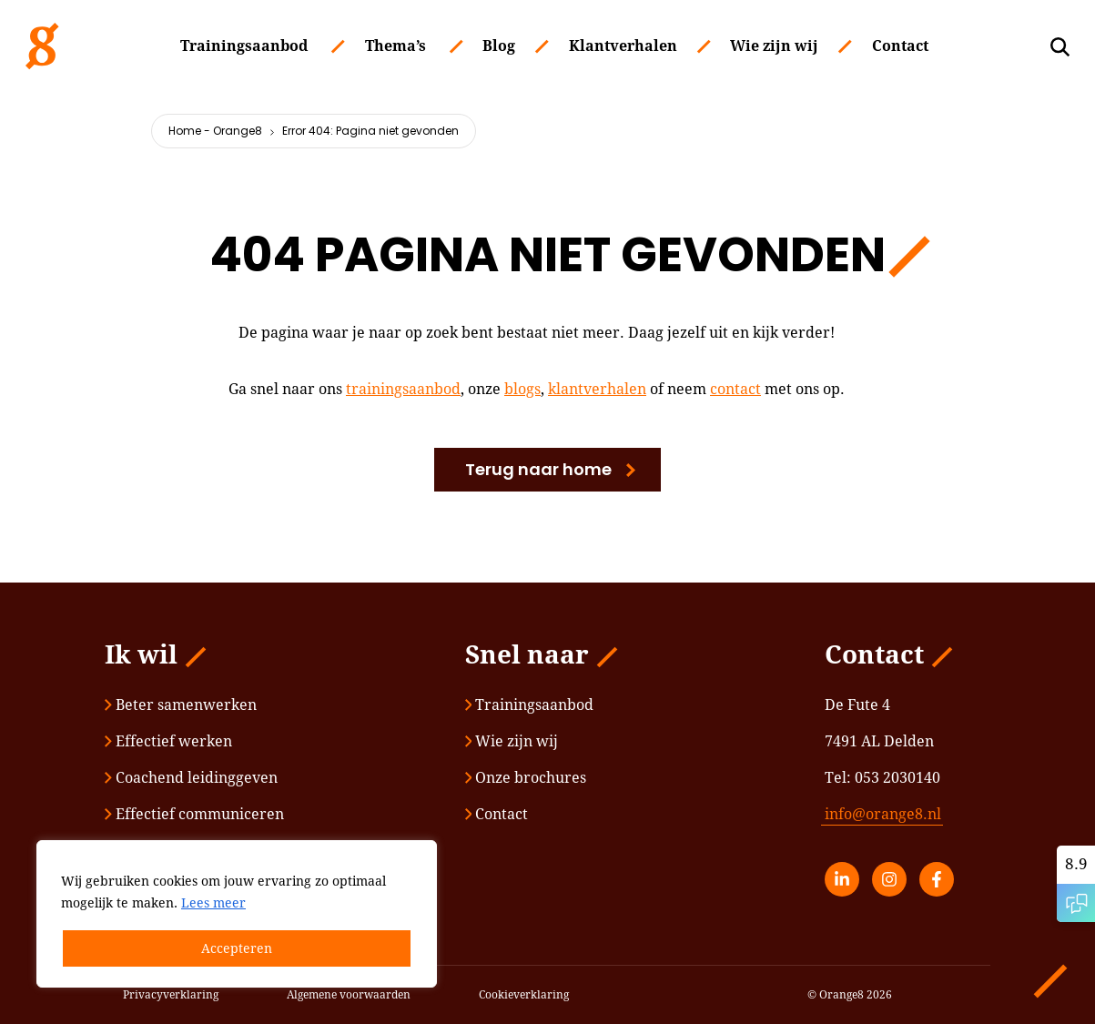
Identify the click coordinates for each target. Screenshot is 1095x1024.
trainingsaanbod (403, 389)
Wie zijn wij (774, 46)
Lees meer (213, 903)
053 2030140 (897, 777)
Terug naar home (538, 469)
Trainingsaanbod (244, 46)
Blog (498, 46)
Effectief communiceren (194, 814)
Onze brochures (526, 777)
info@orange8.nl (883, 814)
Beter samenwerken (181, 705)
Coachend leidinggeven (191, 777)
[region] (236, 914)
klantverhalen (597, 389)
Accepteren (236, 948)
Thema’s (395, 46)
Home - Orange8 (215, 130)
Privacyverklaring (170, 995)
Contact (900, 46)
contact (735, 389)
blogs (522, 389)
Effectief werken (168, 741)
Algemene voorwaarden (349, 995)
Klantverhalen (623, 46)
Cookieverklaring (524, 995)
